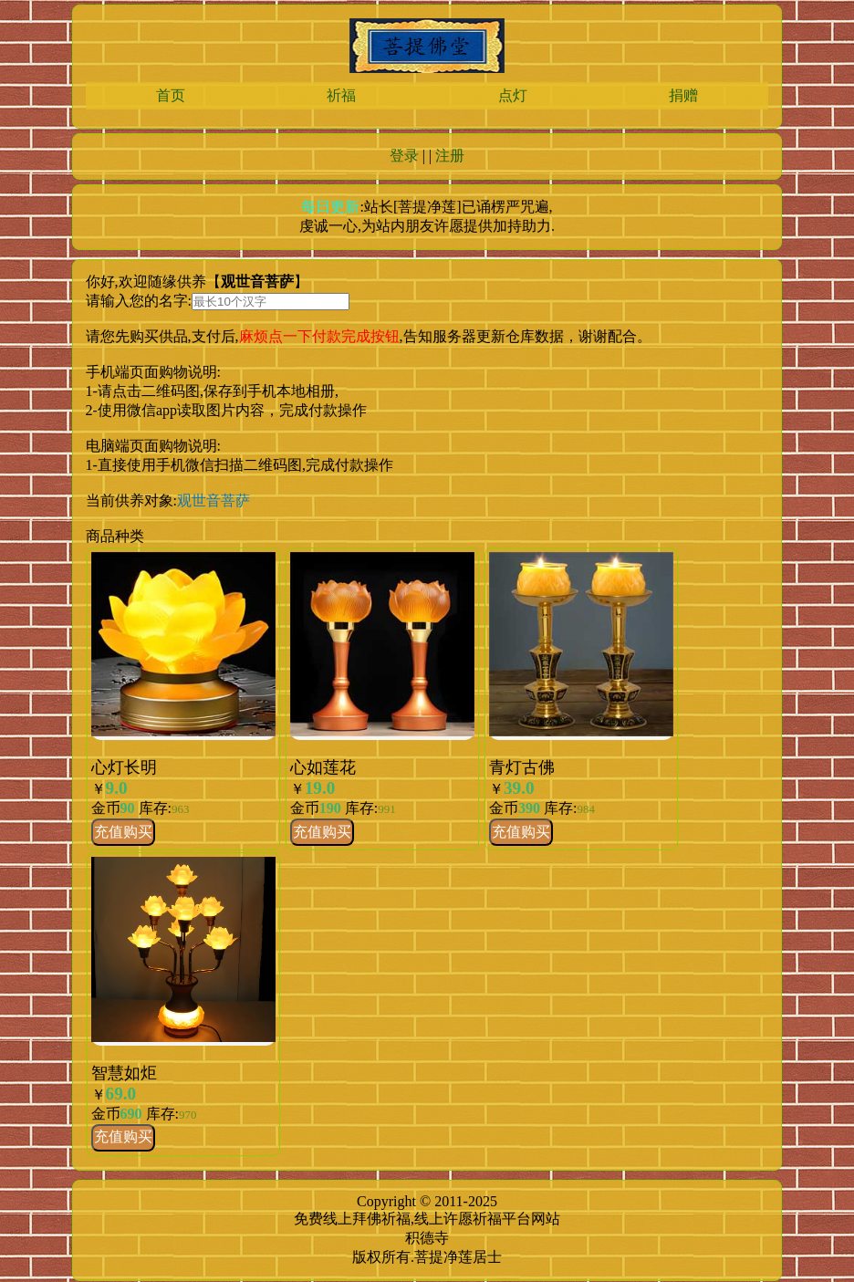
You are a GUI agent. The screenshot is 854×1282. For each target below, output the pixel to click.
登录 (404, 155)
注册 (449, 155)
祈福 (341, 95)
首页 (170, 95)
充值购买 (123, 831)
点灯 (512, 95)
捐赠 (683, 95)
